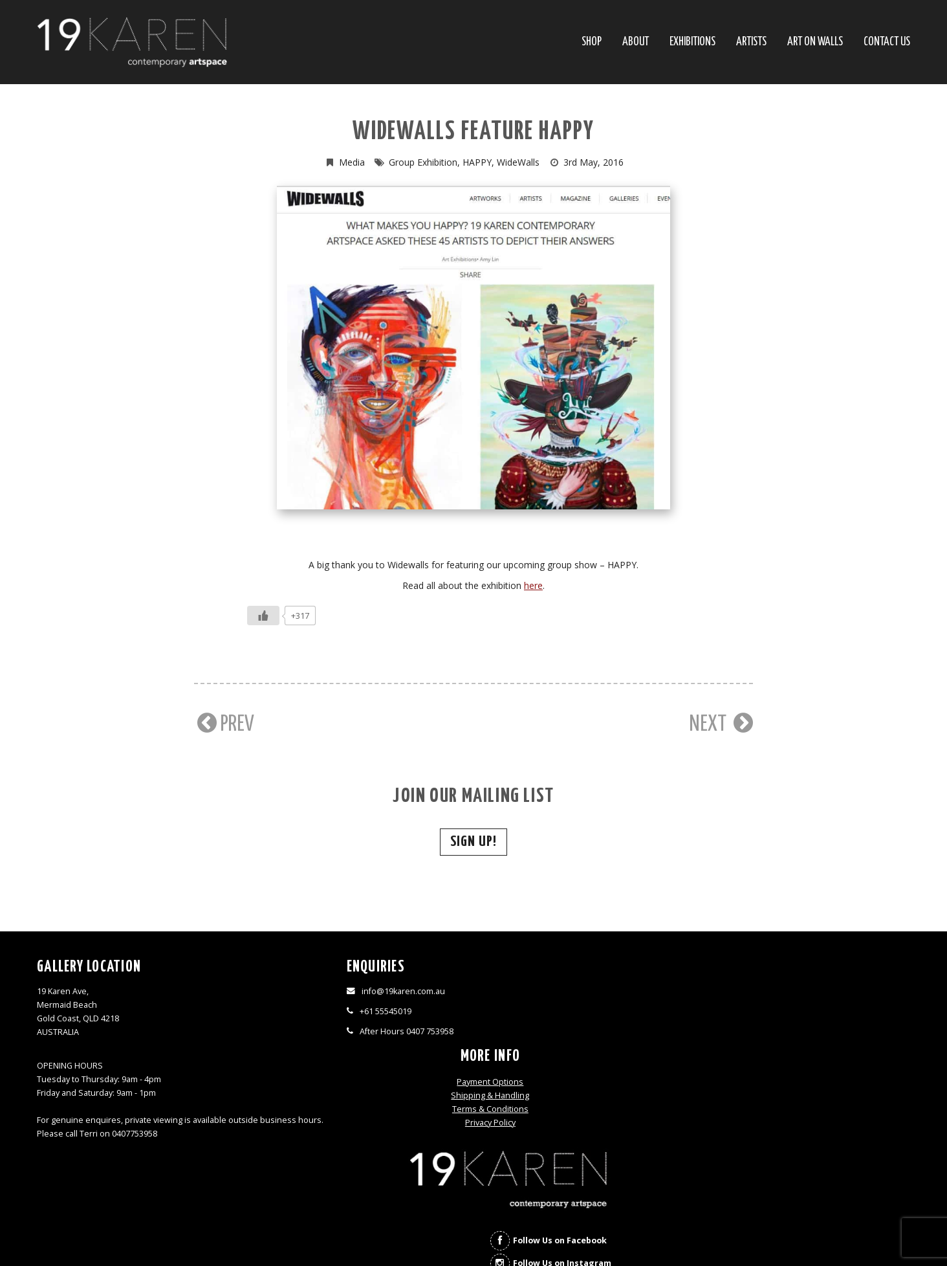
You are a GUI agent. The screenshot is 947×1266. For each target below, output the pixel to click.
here (533, 585)
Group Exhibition (423, 162)
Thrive (497, 1236)
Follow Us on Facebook (828, 1034)
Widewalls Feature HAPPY (473, 132)
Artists (751, 42)
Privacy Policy (583, 1033)
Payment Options (582, 992)
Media (352, 162)
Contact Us (887, 42)
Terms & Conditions (583, 1019)
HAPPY (477, 162)
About (635, 42)
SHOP (592, 42)
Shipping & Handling (582, 1006)
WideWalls (518, 162)
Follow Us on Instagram (830, 1057)
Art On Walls (815, 42)
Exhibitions (692, 42)
